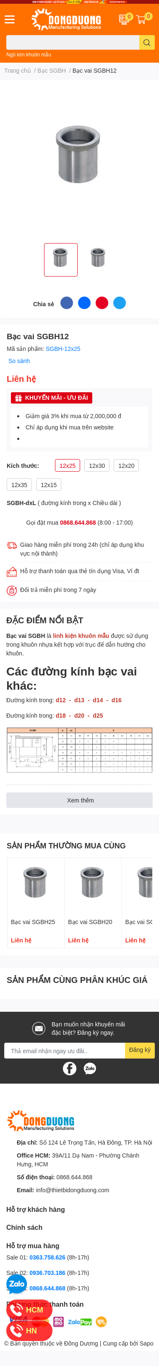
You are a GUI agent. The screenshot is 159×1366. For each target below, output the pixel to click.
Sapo (147, 1343)
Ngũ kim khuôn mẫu (28, 54)
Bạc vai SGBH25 (33, 921)
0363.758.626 (48, 1257)
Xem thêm (80, 800)
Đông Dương (81, 1343)
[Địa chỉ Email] (79, 1051)
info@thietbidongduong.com (72, 1189)
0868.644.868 (78, 522)
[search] (147, 42)
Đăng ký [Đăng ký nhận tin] (140, 1049)
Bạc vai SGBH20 (90, 921)
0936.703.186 (48, 1272)
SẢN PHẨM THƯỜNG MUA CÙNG (66, 845)
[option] (61, 260)
